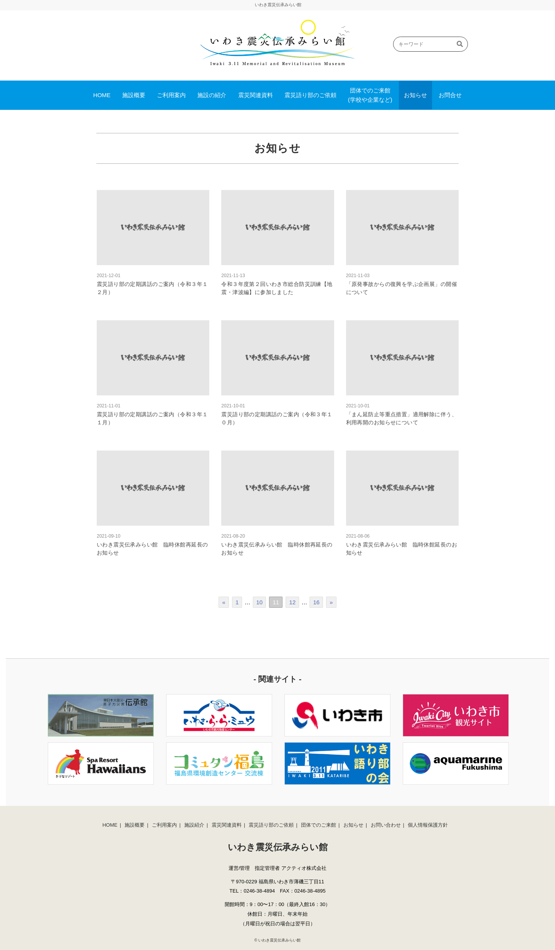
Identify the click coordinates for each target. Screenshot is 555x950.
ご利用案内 (171, 95)
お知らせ (415, 95)
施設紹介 (194, 825)
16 (316, 602)
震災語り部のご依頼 (310, 95)
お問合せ (450, 95)
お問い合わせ (386, 825)
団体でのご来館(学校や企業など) (370, 95)
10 (259, 602)
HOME (102, 95)
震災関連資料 (255, 95)
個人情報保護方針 (428, 825)
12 (292, 602)
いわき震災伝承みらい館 (279, 940)
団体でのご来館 (318, 825)
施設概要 (133, 95)
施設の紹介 (211, 95)
